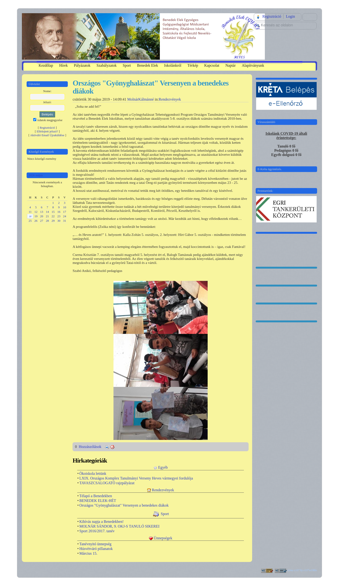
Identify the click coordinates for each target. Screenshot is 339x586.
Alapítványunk (253, 65)
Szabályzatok (107, 65)
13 (41, 211)
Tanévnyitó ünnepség (95, 544)
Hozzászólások (90, 447)
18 (30, 216)
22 (53, 216)
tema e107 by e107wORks (302, 570)
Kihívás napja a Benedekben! (101, 522)
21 (47, 216)
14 (47, 211)
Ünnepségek (163, 538)
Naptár (230, 65)
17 (64, 211)
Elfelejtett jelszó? (47, 131)
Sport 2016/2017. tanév (97, 531)
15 (53, 211)
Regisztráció (271, 16)
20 (41, 216)
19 (35, 216)
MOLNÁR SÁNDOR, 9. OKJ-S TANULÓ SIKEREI (119, 526)
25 (30, 220)
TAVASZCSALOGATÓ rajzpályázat (106, 483)
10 (64, 207)
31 (64, 220)
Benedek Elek (147, 65)
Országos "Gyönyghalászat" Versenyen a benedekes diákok (124, 505)
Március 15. (88, 553)
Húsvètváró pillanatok (96, 549)
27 (41, 220)
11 (30, 211)
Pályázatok (82, 65)
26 (35, 220)
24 (64, 216)
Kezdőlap (46, 65)
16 (58, 211)
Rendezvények (170, 99)
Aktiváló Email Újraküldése (47, 135)
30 (58, 220)
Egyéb (163, 467)
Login (290, 16)
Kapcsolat (211, 65)
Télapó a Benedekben (95, 496)
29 (53, 220)
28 (47, 220)
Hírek (63, 65)
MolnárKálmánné (140, 99)
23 (58, 216)
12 (35, 211)
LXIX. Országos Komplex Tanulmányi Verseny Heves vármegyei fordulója (136, 478)
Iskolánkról (172, 65)
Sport (127, 65)
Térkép (192, 65)
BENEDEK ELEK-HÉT (97, 501)
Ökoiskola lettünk (92, 473)
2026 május (35, 175)
